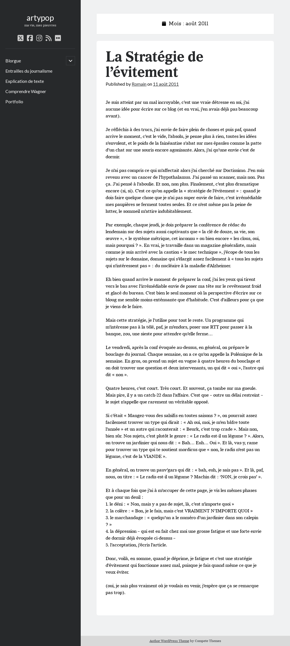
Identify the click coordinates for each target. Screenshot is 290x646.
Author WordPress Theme (169, 640)
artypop (40, 17)
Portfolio (14, 101)
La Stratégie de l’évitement (154, 65)
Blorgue (13, 60)
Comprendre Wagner (25, 91)
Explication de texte (24, 81)
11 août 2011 (166, 84)
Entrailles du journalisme (28, 70)
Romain (139, 84)
